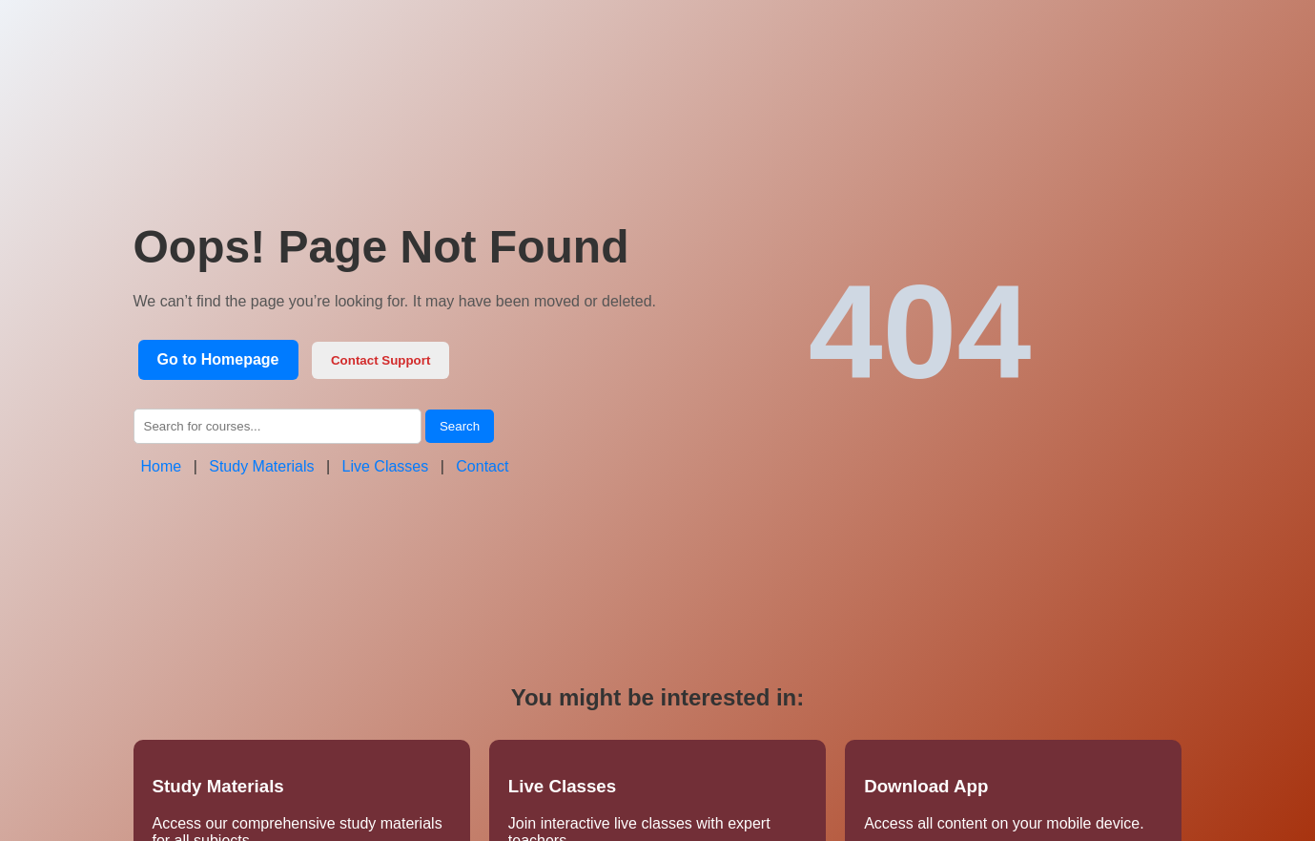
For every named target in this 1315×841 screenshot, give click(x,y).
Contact (482, 466)
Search (460, 426)
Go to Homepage (218, 359)
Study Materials (261, 466)
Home (161, 466)
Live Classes (385, 466)
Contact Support (380, 360)
